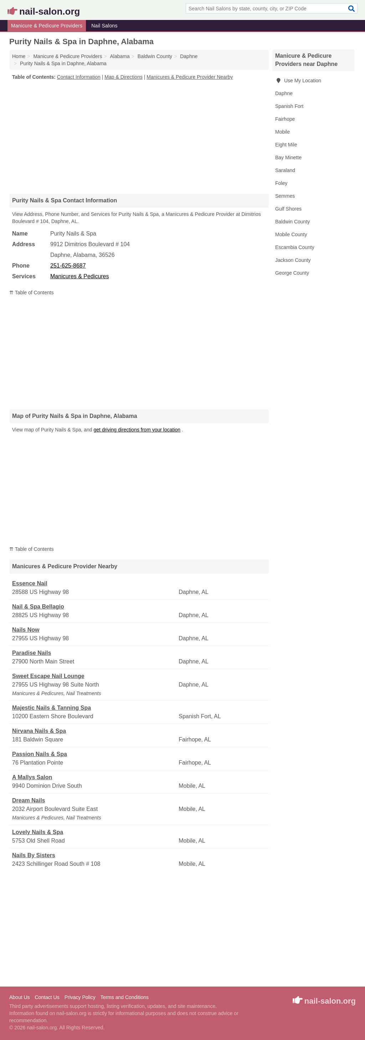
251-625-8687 (68, 266)
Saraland (285, 170)
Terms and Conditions (125, 997)
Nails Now (25, 630)
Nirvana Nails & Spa (39, 731)
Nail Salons (104, 26)
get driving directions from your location (137, 430)
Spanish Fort (289, 106)
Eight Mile (286, 145)
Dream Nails (28, 800)
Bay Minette (288, 157)
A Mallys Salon (32, 777)
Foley (281, 183)
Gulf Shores (288, 209)
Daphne (284, 93)
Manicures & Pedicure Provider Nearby (189, 77)
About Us (19, 997)
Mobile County (291, 234)
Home (18, 56)
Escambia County (294, 247)
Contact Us (47, 997)
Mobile (282, 132)
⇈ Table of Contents (31, 292)
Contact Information (79, 77)
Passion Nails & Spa (39, 754)
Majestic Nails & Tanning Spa (51, 708)
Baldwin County (292, 221)
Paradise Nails (31, 653)
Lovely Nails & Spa (37, 832)
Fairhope (285, 119)
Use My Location (298, 80)
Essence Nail (29, 583)
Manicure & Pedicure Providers (46, 26)
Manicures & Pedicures (79, 276)
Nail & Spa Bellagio (38, 607)
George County (292, 273)
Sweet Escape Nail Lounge (48, 676)
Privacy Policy (80, 997)
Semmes (285, 196)
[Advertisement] (139, 137)
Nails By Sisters (33, 855)
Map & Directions (123, 77)
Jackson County (293, 260)
